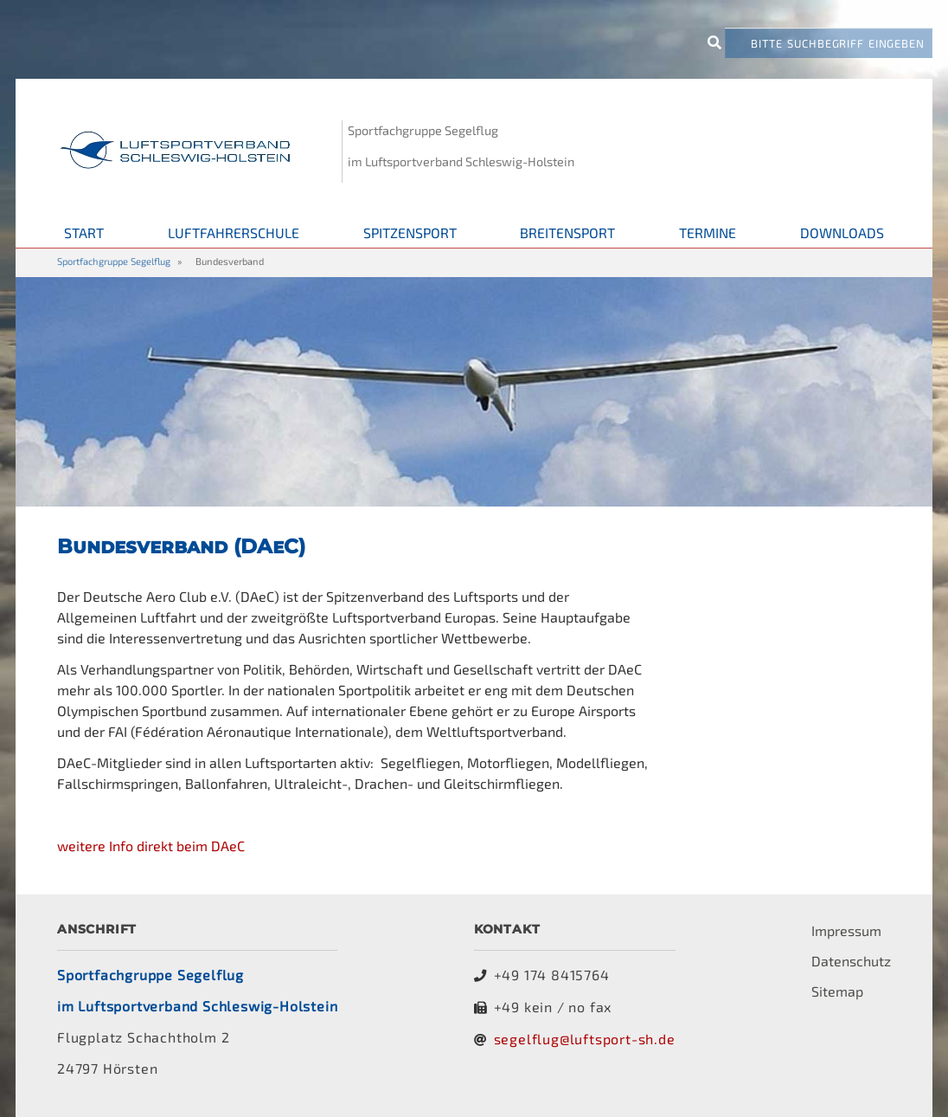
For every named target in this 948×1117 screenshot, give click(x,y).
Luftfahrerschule (233, 232)
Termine (707, 232)
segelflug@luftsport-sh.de (585, 1038)
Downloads (842, 232)
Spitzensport (410, 232)
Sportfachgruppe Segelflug (113, 261)
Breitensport (567, 232)
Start (84, 232)
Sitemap (837, 991)
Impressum (846, 930)
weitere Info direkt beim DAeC (151, 845)
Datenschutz (851, 960)
